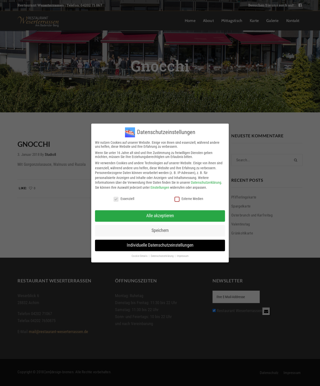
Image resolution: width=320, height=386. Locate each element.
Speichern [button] (160, 227)
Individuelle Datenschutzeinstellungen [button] (160, 242)
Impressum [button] (182, 253)
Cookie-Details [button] (140, 253)
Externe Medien (188, 196)
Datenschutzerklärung (206, 180)
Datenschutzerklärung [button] (162, 253)
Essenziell (124, 196)
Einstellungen (159, 185)
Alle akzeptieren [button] (160, 212)
